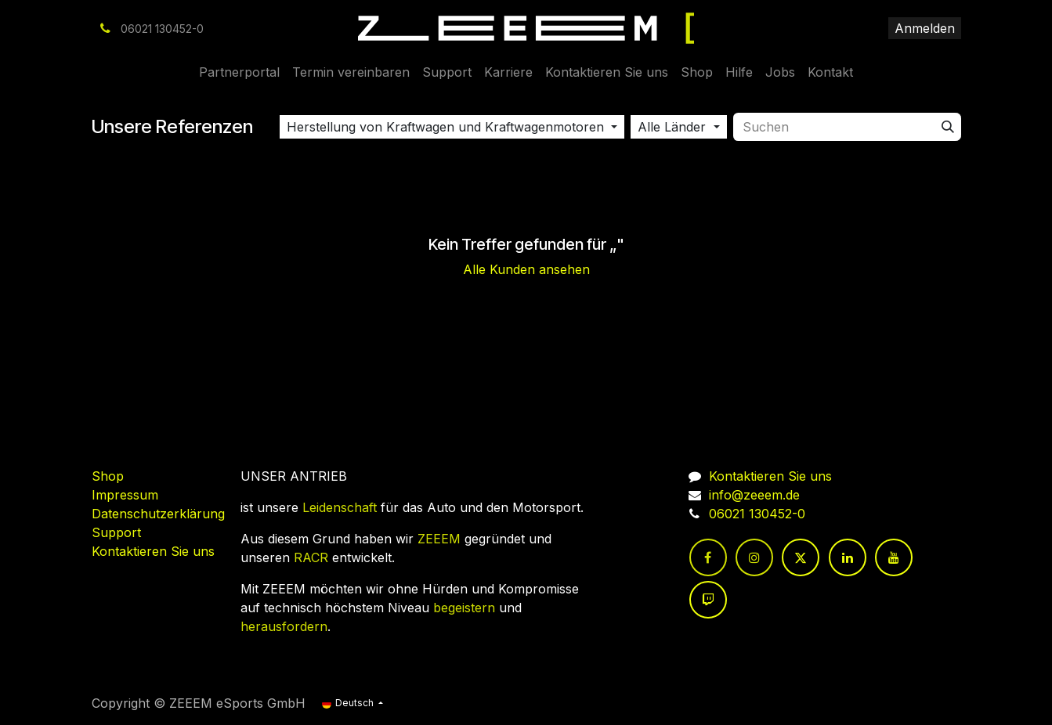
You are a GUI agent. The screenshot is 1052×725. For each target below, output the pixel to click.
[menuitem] (239, 72)
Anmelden (925, 28)
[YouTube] (894, 557)
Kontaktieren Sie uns (153, 551)
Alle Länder (672, 127)
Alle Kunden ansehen (526, 269)
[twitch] (708, 600)
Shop (108, 476)
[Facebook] (708, 557)
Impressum (125, 495)
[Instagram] (754, 557)
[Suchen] (948, 127)
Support (116, 532)
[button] (452, 127)
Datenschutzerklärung (158, 513)
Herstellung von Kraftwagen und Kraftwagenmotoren (445, 127)
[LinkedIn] (847, 557)
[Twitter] (800, 557)
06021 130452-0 (757, 513)
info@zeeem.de (754, 495)
